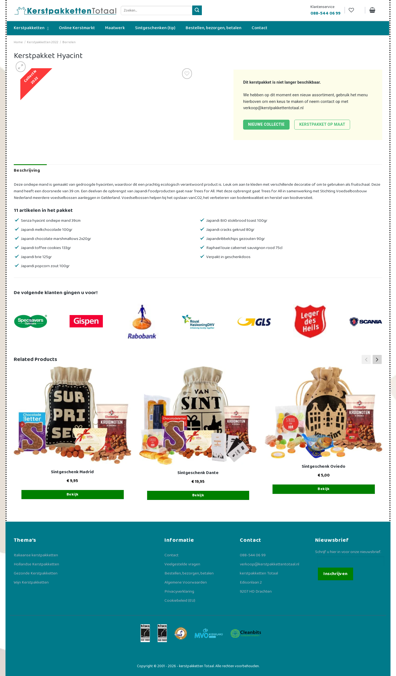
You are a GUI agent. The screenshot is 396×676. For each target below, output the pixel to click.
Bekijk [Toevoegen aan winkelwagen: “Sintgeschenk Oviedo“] (324, 489)
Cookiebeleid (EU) (179, 600)
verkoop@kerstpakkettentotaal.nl (273, 107)
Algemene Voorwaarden (185, 582)
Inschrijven (335, 573)
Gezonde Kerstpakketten (35, 573)
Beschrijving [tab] (27, 170)
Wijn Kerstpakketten (31, 582)
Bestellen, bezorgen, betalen (189, 573)
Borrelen (69, 42)
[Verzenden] (197, 10)
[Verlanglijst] (355, 10)
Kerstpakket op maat (322, 124)
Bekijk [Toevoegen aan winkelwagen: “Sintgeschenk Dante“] (198, 495)
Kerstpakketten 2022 (42, 42)
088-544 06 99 (253, 555)
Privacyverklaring (179, 591)
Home (18, 42)
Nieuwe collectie (266, 124)
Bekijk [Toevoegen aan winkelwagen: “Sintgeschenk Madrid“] (73, 494)
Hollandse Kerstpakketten (36, 564)
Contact (171, 555)
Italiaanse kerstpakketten (36, 555)
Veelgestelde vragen (182, 564)
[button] (377, 360)
